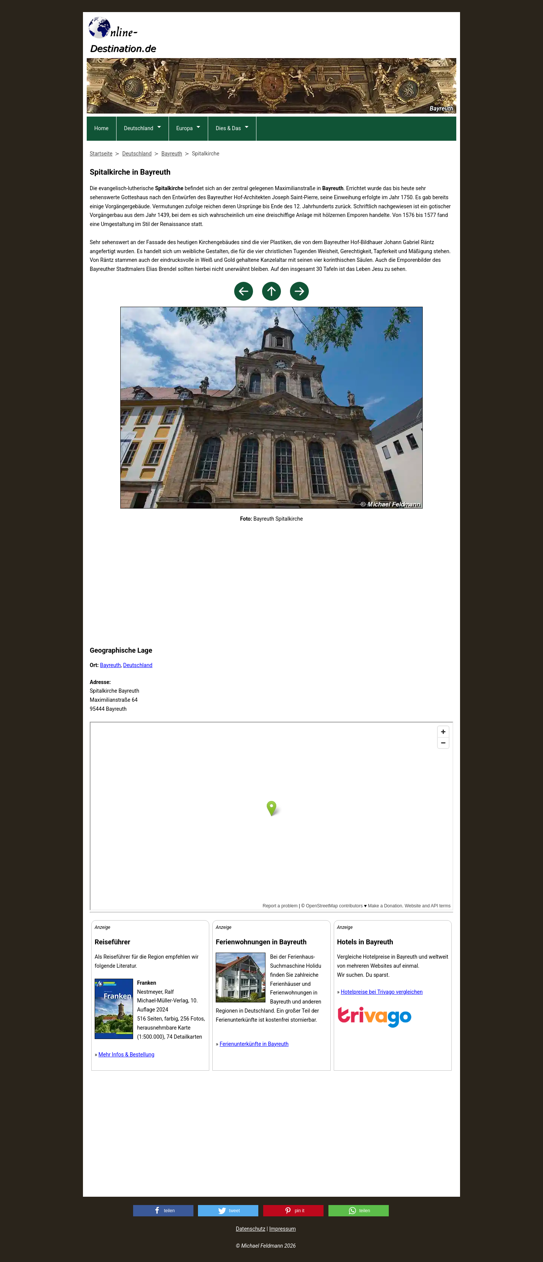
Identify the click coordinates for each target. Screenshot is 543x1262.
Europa (184, 128)
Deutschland (138, 128)
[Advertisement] (319, 34)
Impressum (282, 1229)
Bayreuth (110, 665)
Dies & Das (228, 128)
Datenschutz (250, 1229)
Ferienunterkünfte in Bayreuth (253, 1044)
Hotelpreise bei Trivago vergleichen (382, 992)
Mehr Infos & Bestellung (126, 1054)
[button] (163, 1210)
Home (101, 128)
